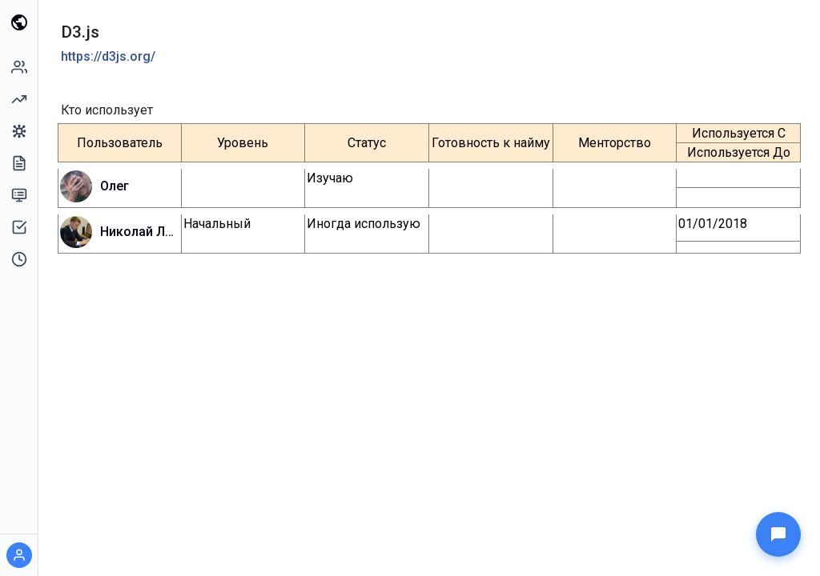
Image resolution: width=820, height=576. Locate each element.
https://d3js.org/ (108, 56)
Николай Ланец (139, 231)
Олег (114, 186)
